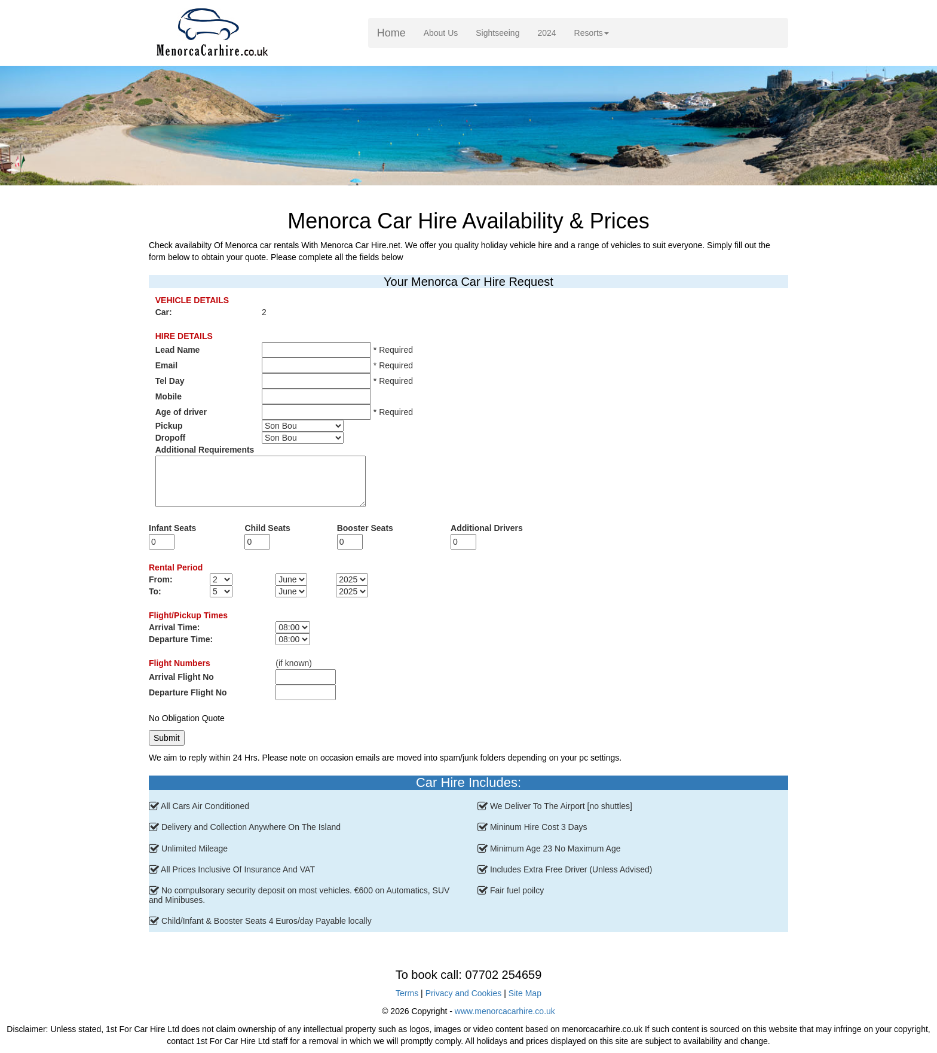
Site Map (525, 993)
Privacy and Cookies (463, 993)
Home (391, 33)
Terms (407, 993)
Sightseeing (497, 33)
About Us (445, 32)
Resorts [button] (591, 33)
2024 (546, 33)
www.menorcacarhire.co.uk (505, 1011)
